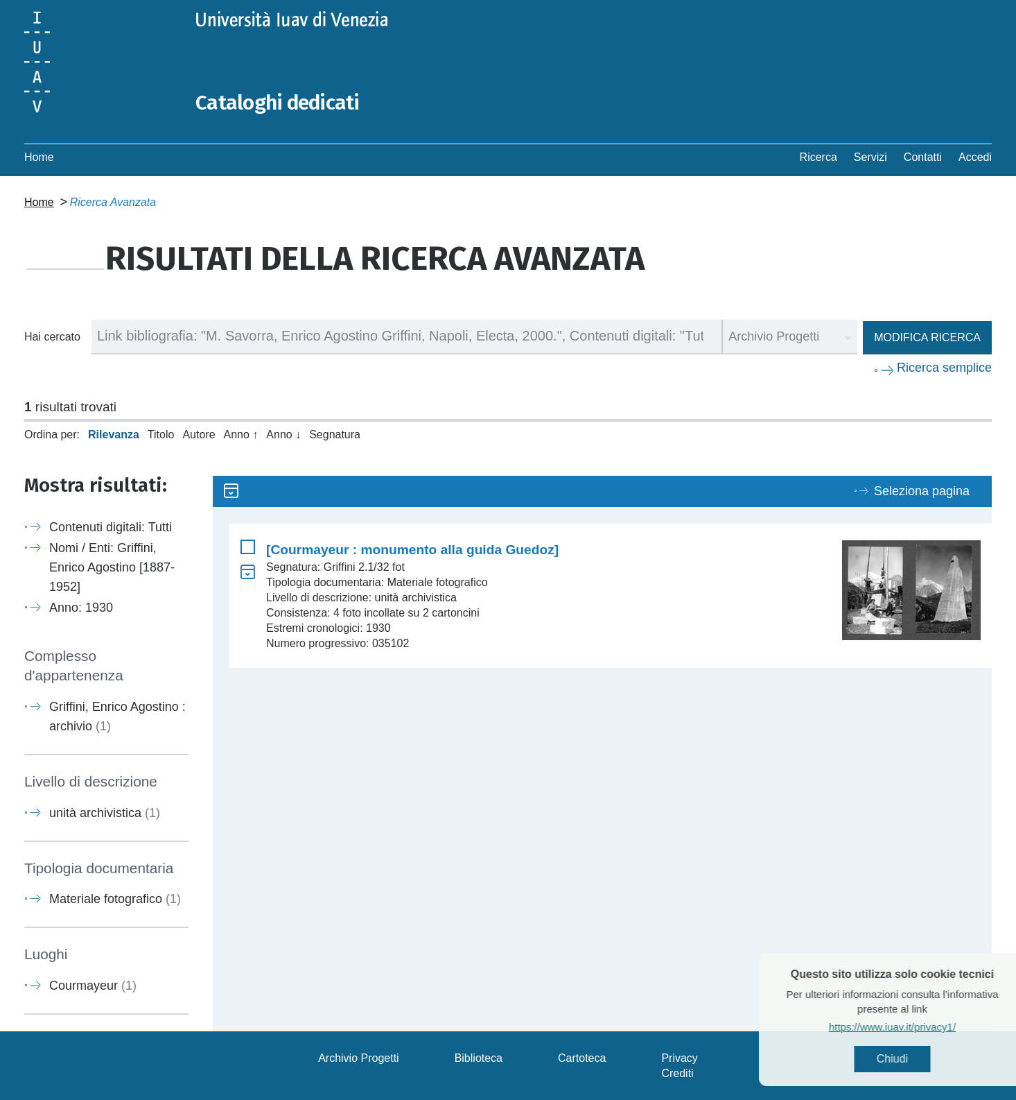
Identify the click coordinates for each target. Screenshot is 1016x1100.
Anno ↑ (241, 434)
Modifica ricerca (927, 337)
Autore (198, 434)
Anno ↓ (283, 434)
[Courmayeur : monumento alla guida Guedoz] (412, 549)
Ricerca (818, 156)
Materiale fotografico (115, 898)
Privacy (679, 1057)
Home (39, 156)
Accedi (975, 156)
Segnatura (334, 434)
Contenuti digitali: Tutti (110, 526)
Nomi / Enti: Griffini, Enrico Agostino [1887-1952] (112, 566)
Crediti (677, 1072)
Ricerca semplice (944, 367)
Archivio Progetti (358, 1057)
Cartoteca (582, 1057)
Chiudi (915, 1059)
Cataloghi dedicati (278, 102)
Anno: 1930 (81, 607)
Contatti (923, 156)
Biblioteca (478, 1057)
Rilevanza (113, 434)
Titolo (161, 434)
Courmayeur (93, 985)
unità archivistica (104, 812)
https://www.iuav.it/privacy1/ (915, 1027)
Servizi (870, 156)
